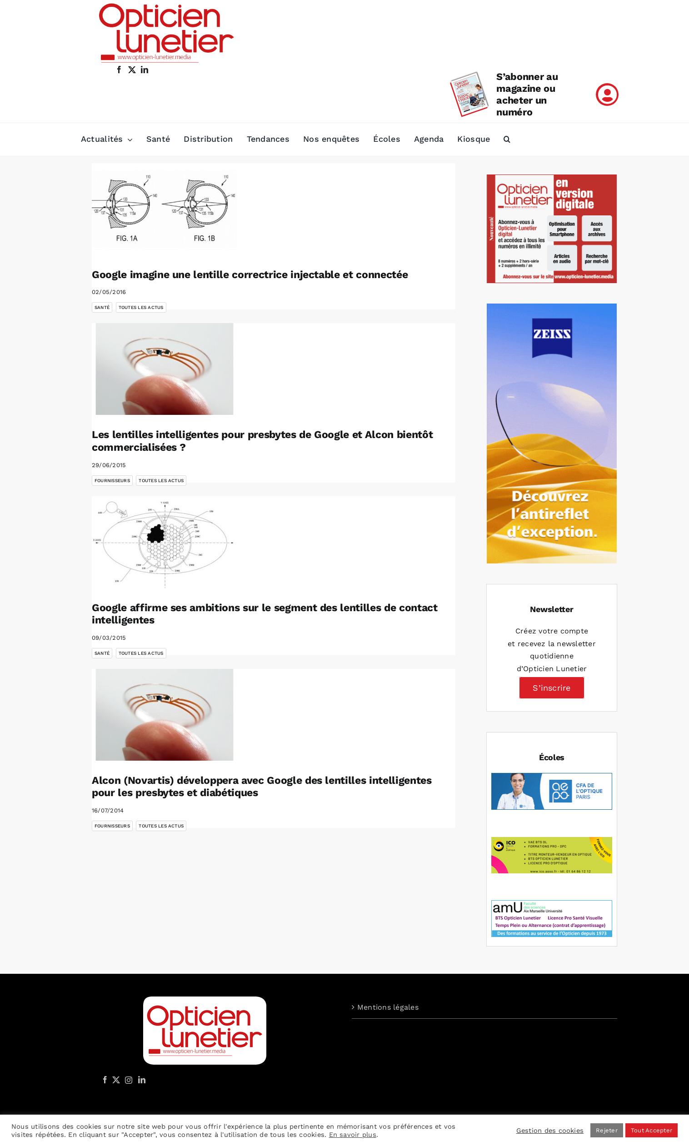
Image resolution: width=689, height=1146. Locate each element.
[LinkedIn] (141, 1079)
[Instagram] (127, 1079)
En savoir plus (352, 1135)
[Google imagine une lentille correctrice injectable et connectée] (164, 209)
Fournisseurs (112, 480)
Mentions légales (388, 1007)
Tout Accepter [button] (651, 1130)
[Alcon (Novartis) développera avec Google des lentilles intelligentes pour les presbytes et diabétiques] (164, 715)
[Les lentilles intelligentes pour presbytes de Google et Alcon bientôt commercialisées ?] (164, 369)
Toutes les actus (141, 307)
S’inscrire (551, 688)
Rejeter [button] (607, 1130)
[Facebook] (105, 1079)
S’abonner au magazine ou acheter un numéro (527, 94)
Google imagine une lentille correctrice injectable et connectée (250, 275)
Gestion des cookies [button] (550, 1130)
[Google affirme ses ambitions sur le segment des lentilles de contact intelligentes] (164, 542)
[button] (507, 139)
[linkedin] (144, 69)
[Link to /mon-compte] (607, 94)
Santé (102, 307)
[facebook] (119, 69)
